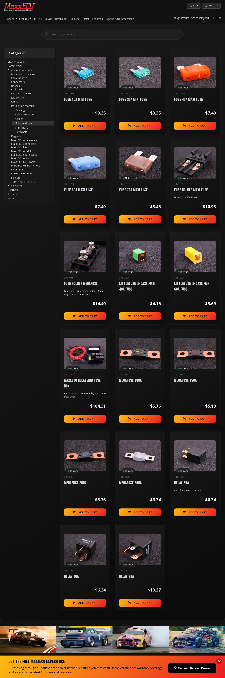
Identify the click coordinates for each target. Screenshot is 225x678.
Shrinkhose (21, 127)
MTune (38, 18)
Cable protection (25, 114)
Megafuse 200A (75, 483)
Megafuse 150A (185, 380)
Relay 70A (126, 576)
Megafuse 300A (130, 483)
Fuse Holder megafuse (81, 283)
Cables (19, 118)
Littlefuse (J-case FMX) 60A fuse (192, 286)
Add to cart (85, 125)
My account (181, 18)
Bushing (20, 110)
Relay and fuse (24, 123)
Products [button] (10, 18)
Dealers (74, 18)
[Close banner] (219, 661)
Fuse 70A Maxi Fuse (133, 190)
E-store (85, 18)
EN (219, 18)
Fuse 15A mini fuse (78, 99)
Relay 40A (71, 576)
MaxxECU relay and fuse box (82, 383)
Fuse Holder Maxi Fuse (191, 190)
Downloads (61, 18)
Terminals (21, 132)
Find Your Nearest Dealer (192, 668)
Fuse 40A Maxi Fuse (188, 99)
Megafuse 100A (130, 380)
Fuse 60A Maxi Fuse (78, 190)
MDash (48, 18)
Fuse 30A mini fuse (133, 99)
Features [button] (24, 18)
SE (213, 18)
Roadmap (97, 18)
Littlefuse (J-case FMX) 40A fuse (137, 286)
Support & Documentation (120, 18)
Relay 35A (181, 483)
